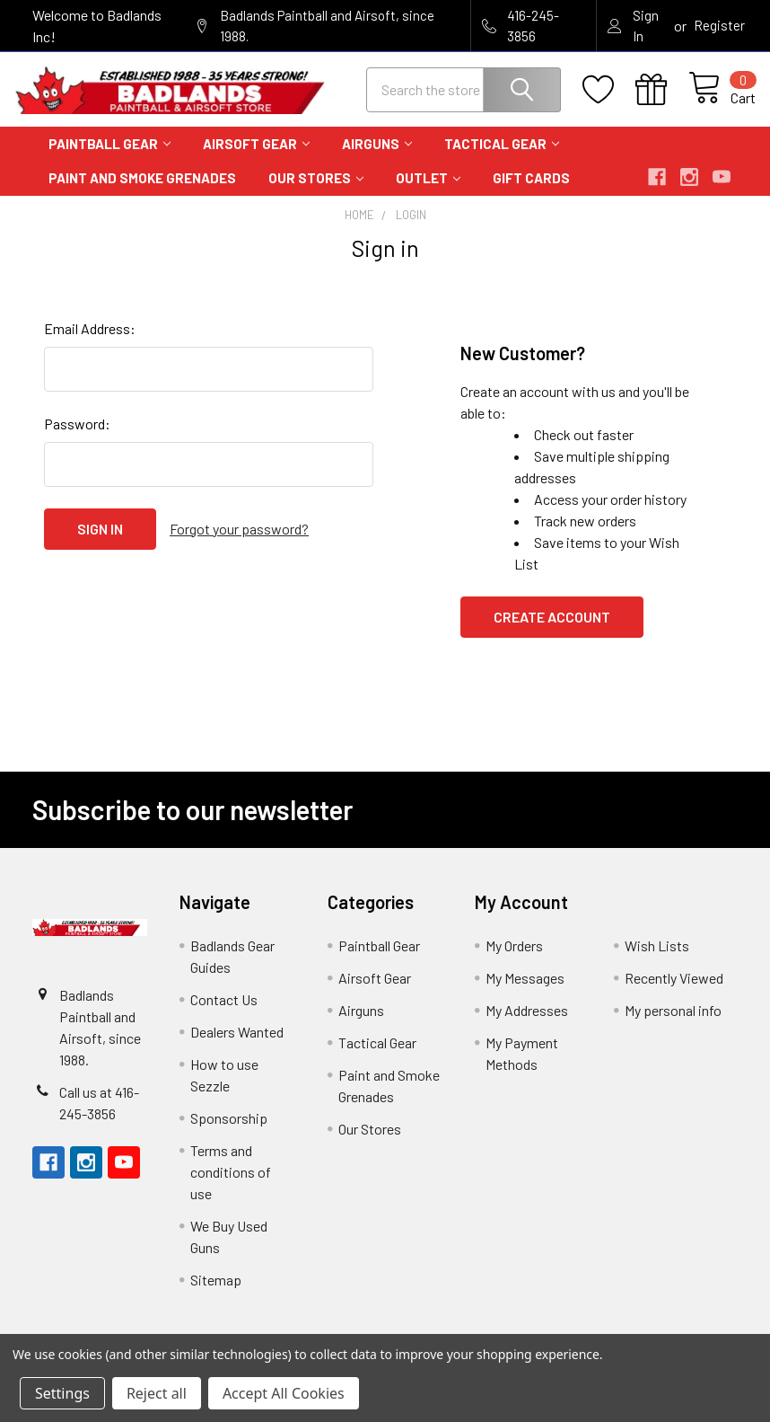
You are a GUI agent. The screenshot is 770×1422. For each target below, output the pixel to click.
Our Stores (315, 192)
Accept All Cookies (284, 1393)
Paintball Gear (109, 157)
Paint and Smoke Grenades (142, 192)
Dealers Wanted (237, 1045)
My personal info (673, 1023)
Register (719, 25)
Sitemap (215, 1293)
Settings (62, 1393)
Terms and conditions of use (230, 1185)
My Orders (514, 958)
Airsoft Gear (256, 157)
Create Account (552, 630)
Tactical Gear (501, 157)
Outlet (428, 192)
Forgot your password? (239, 542)
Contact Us (224, 1012)
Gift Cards (531, 192)
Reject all (157, 1393)
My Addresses (527, 1023)
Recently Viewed (674, 991)
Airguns (377, 157)
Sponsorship (228, 1131)
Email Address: (90, 341)
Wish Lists (657, 958)
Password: (77, 437)
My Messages (525, 991)
